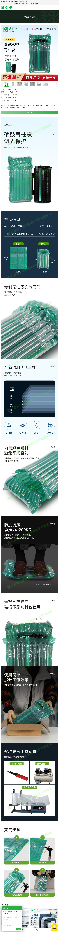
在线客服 (29, 112)
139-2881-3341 (23, 3)
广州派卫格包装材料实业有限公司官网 (16, 1)
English (30, 3)
